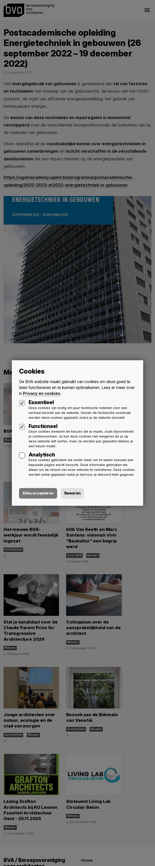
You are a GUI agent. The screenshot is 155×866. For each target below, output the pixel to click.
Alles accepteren (30, 491)
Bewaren (65, 491)
